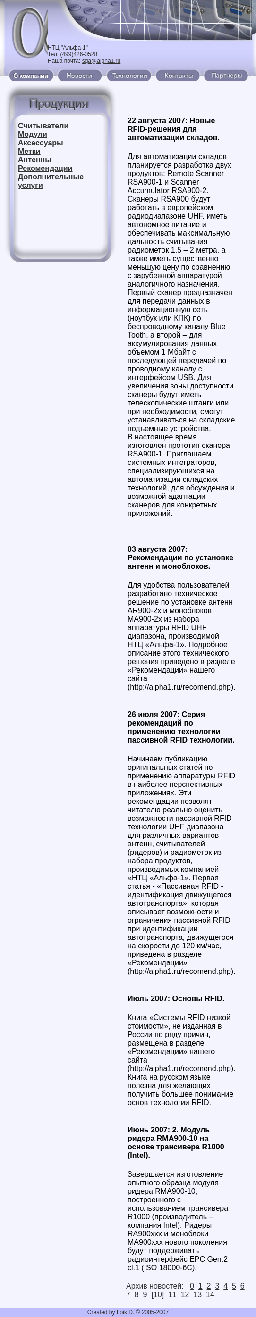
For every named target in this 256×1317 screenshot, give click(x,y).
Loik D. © (129, 1312)
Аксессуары (40, 143)
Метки (29, 151)
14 (210, 1295)
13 (197, 1295)
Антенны (34, 160)
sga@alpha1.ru (101, 61)
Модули (32, 134)
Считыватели (43, 126)
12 (185, 1295)
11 (172, 1295)
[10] (157, 1295)
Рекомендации (45, 168)
